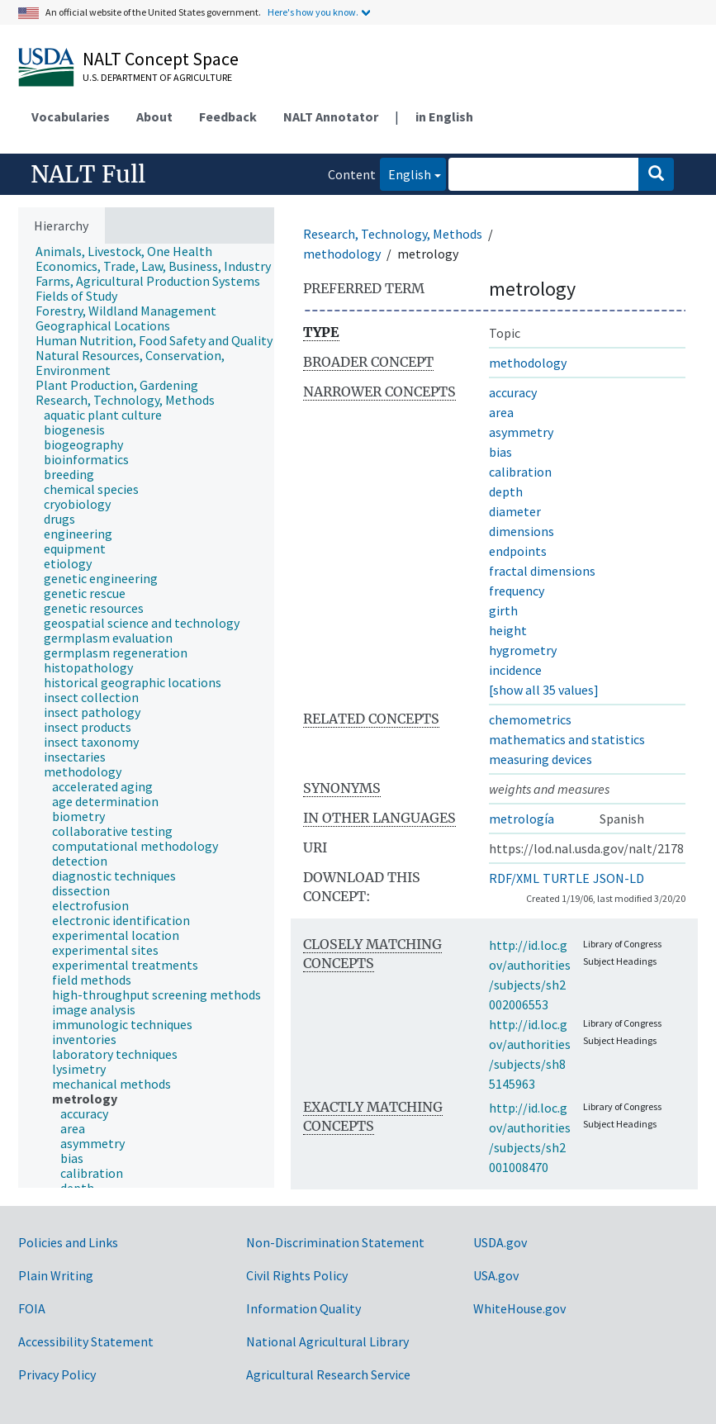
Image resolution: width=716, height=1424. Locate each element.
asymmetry (521, 432)
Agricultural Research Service (328, 1374)
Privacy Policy (57, 1374)
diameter (515, 511)
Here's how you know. (313, 12)
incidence (515, 670)
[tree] (146, 716)
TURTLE (566, 878)
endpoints (518, 551)
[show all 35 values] (544, 689)
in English (444, 116)
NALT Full (88, 174)
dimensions (521, 531)
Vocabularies (70, 116)
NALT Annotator (330, 116)
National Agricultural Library (327, 1341)
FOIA (31, 1308)
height (508, 630)
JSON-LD (618, 878)
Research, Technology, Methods (392, 233)
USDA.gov (500, 1242)
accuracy (513, 392)
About (154, 116)
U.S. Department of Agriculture (157, 77)
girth (503, 610)
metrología (521, 818)
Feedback (228, 116)
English (405, 173)
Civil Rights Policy (297, 1275)
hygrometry (523, 650)
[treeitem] (131, 251)
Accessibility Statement (86, 1341)
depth (506, 491)
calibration (520, 471)
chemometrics (530, 719)
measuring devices (540, 759)
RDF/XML (514, 878)
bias (500, 452)
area (501, 412)
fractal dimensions (542, 570)
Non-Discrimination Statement (335, 1242)
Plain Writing (55, 1275)
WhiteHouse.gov (519, 1308)
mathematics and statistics (567, 739)
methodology (342, 253)
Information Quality (303, 1308)
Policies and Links (68, 1242)
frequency (516, 590)
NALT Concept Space (161, 58)
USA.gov (496, 1275)
